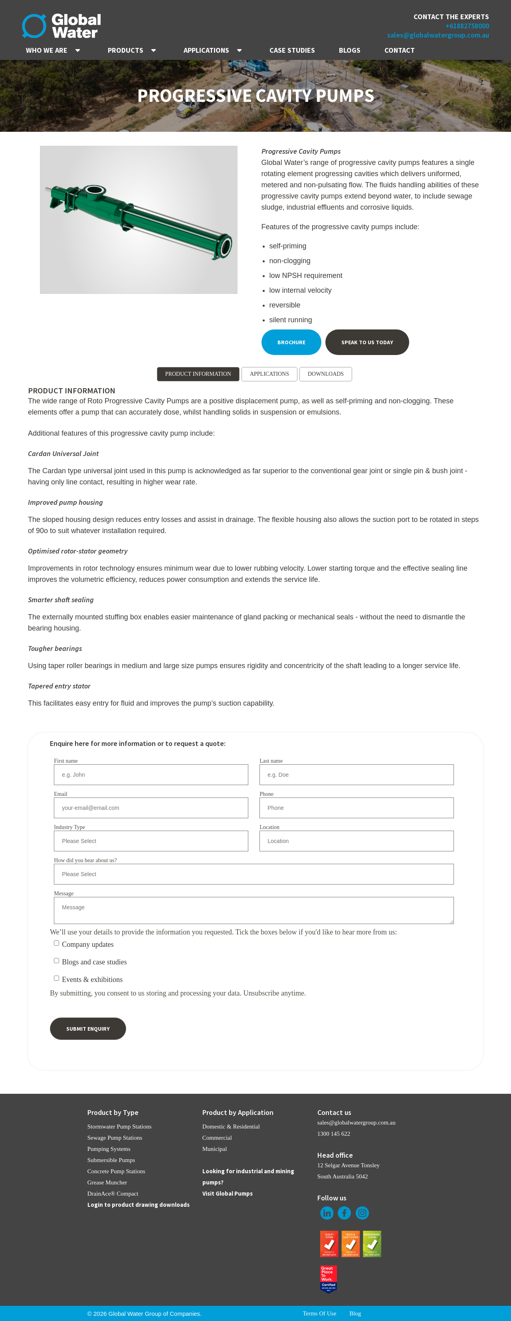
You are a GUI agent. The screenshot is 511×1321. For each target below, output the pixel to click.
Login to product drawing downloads (138, 1204)
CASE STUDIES (292, 50)
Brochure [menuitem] (291, 342)
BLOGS (349, 50)
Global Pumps (234, 1193)
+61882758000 (467, 25)
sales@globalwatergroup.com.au (438, 35)
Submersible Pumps (111, 1160)
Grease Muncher (107, 1182)
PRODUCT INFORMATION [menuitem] (198, 374)
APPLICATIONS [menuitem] (269, 374)
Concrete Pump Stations (116, 1171)
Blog (355, 1313)
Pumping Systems (109, 1149)
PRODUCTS (125, 50)
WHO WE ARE (46, 50)
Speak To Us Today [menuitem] (367, 342)
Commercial (217, 1138)
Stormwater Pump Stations (119, 1126)
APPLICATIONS (206, 50)
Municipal (214, 1149)
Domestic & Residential (231, 1126)
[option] (139, 221)
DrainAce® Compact (113, 1193)
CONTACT (399, 50)
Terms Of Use (319, 1313)
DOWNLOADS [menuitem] (326, 374)
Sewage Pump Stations (115, 1138)
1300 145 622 (334, 1134)
